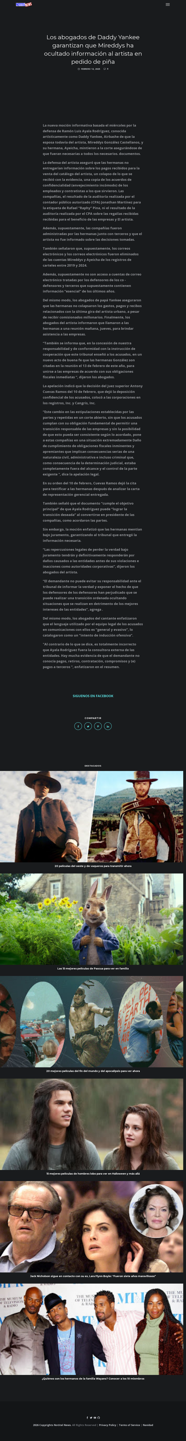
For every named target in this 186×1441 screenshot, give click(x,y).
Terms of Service (129, 1425)
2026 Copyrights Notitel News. (52, 1425)
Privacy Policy (107, 1425)
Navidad (148, 1425)
